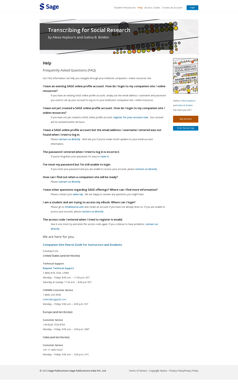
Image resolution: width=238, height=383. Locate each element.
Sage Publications (58, 370)
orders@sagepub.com (54, 299)
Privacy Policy (176, 370)
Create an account (172, 7)
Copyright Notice (158, 370)
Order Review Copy (185, 128)
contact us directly (92, 211)
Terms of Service (138, 370)
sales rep (78, 194)
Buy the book (186, 119)
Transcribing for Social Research (89, 30)
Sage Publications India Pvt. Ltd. (87, 370)
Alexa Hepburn (188, 100)
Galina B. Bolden (185, 105)
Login (192, 7)
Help (140, 7)
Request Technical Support (58, 268)
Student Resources (125, 7)
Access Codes (152, 7)
